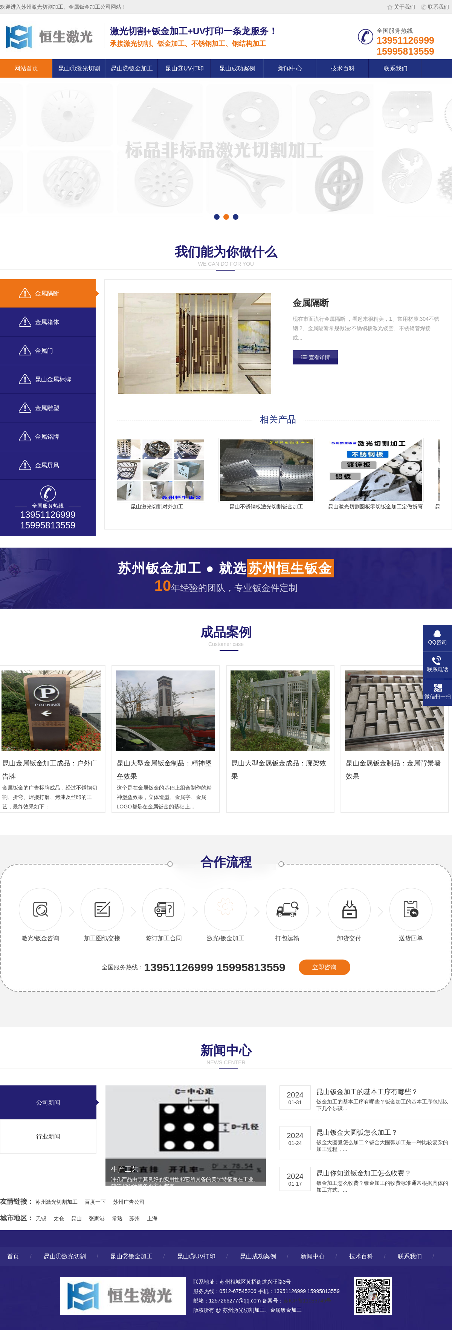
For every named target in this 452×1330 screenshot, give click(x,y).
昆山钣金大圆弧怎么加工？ (357, 1132)
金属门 (36, 350)
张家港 (97, 1218)
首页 (13, 1256)
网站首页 (26, 68)
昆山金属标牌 (45, 379)
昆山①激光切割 (79, 68)
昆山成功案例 (237, 68)
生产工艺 (124, 1169)
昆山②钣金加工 (132, 68)
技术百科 (343, 68)
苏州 (134, 1218)
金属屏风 (39, 465)
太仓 (58, 1218)
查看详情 (319, 357)
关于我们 (401, 7)
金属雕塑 (39, 407)
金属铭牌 (39, 436)
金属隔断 (39, 293)
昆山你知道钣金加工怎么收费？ (363, 1173)
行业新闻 (48, 1136)
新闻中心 (290, 68)
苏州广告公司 (129, 1202)
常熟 (117, 1218)
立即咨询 (324, 967)
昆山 (76, 1218)
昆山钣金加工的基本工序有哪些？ (367, 1092)
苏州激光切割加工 (56, 1202)
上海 (152, 1218)
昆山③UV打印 (184, 68)
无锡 (41, 1218)
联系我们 (435, 7)
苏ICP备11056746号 (307, 1301)
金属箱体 (39, 321)
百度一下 (95, 1202)
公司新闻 (48, 1102)
